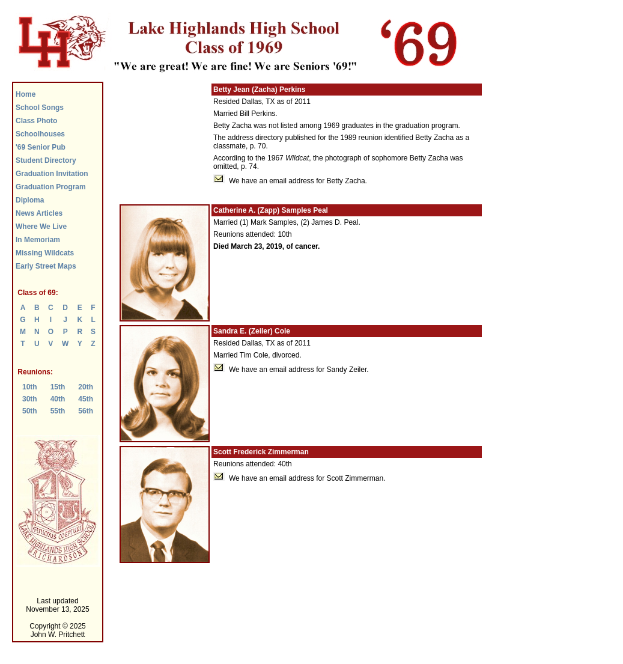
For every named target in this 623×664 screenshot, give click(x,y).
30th (29, 399)
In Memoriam (38, 240)
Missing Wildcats (45, 253)
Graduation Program (51, 187)
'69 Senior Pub (40, 147)
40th (57, 399)
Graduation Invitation (52, 173)
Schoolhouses (40, 134)
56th (85, 411)
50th (29, 411)
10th (29, 387)
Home (25, 94)
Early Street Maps (46, 266)
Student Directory (46, 160)
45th (85, 399)
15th (57, 387)
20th (85, 387)
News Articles (39, 213)
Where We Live (41, 226)
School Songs (40, 107)
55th (57, 411)
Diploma (30, 200)
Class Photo (36, 121)
